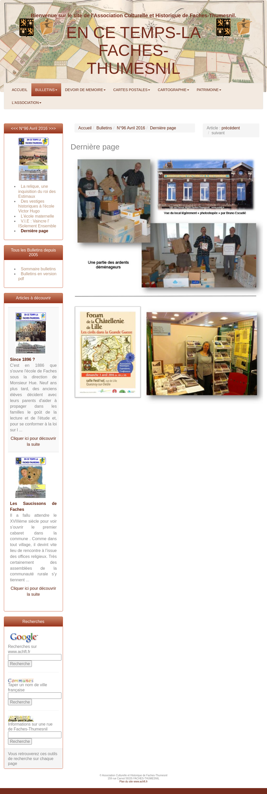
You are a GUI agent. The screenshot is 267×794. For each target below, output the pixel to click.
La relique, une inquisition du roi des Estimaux (37, 191)
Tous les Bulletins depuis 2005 (33, 252)
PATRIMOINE (209, 90)
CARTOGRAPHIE (173, 90)
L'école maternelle (37, 216)
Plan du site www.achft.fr (133, 781)
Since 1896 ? (22, 359)
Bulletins (104, 128)
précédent (231, 128)
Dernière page (34, 231)
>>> (52, 128)
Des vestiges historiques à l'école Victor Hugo (36, 206)
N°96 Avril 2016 (33, 128)
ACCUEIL (19, 90)
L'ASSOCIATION (26, 103)
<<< (15, 128)
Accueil (85, 128)
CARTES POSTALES (131, 90)
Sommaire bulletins (38, 269)
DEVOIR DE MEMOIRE (85, 90)
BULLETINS (46, 90)
